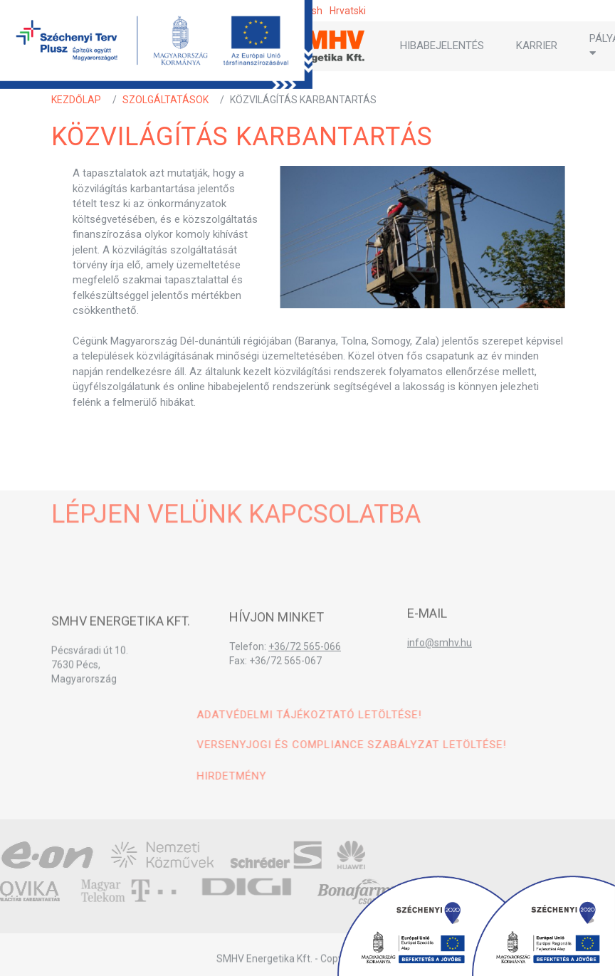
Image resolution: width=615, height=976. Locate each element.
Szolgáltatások (165, 99)
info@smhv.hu (439, 657)
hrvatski (348, 10)
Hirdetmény (383, 776)
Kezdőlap (76, 99)
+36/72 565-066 (304, 665)
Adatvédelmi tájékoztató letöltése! (460, 714)
